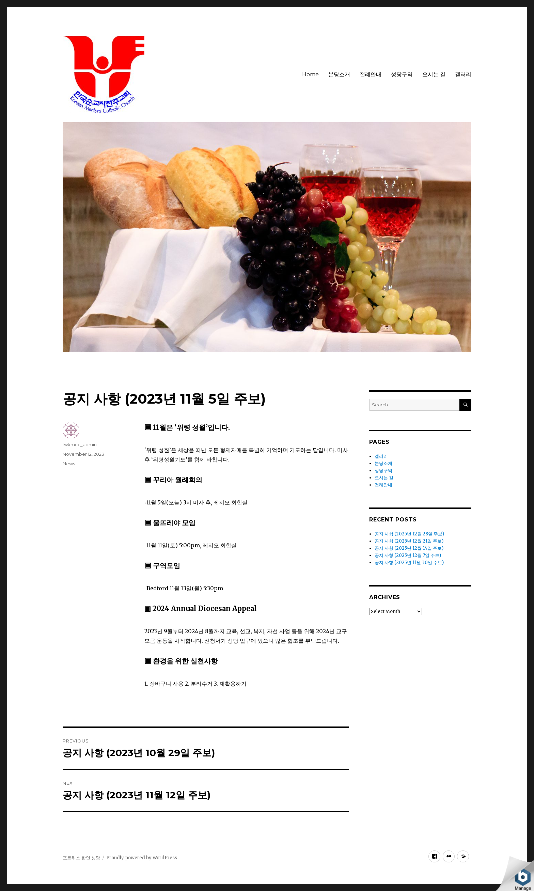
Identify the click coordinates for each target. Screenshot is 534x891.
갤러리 (463, 74)
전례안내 (370, 74)
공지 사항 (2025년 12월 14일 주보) (409, 548)
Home (310, 74)
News (69, 463)
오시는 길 (433, 74)
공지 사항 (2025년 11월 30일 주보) (409, 562)
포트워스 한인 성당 (81, 858)
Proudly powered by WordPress (141, 858)
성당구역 (402, 74)
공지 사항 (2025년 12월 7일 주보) (408, 555)
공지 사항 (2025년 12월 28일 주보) (409, 534)
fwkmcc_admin (80, 444)
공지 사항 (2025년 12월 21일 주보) (409, 541)
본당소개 (339, 74)
